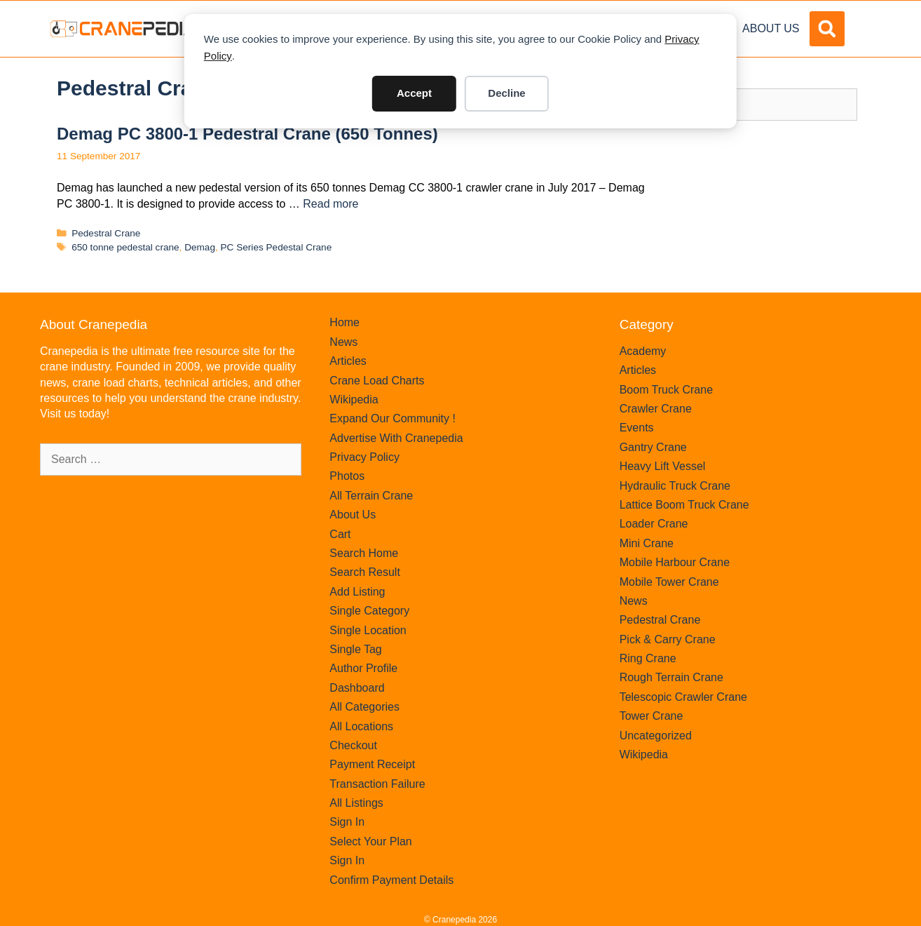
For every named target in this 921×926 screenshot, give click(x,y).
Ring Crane (648, 658)
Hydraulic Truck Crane (675, 486)
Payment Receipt (372, 764)
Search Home (363, 553)
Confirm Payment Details (391, 880)
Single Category (369, 611)
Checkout (353, 745)
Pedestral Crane (105, 233)
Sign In (346, 822)
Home (344, 322)
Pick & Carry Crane (668, 639)
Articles (347, 361)
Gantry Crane (653, 447)
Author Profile (363, 668)
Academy (643, 351)
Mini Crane (647, 543)
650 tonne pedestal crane (125, 247)
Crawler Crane (656, 409)
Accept (414, 93)
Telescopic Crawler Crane (683, 697)
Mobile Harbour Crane (675, 562)
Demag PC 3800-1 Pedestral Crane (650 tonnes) (247, 133)
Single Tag (355, 649)
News (343, 342)
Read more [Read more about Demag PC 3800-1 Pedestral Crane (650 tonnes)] (330, 204)
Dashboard (356, 688)
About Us (771, 28)
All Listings (356, 803)
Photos (346, 476)
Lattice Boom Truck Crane (684, 505)
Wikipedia (353, 399)
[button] (827, 28)
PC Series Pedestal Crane (276, 247)
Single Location (367, 630)
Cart (339, 534)
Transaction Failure (377, 784)
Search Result (364, 572)
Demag (199, 247)
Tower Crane (651, 716)
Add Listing (357, 592)
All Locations (361, 726)
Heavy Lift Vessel (663, 466)
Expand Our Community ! (392, 418)
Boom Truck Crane (666, 390)
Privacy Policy (364, 457)
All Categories (364, 707)
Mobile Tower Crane (669, 582)
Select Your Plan (370, 841)
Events (637, 428)
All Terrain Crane (371, 496)
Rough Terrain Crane (671, 677)
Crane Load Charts (376, 381)
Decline (506, 93)
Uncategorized (656, 736)
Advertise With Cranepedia (396, 438)
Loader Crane (654, 524)
